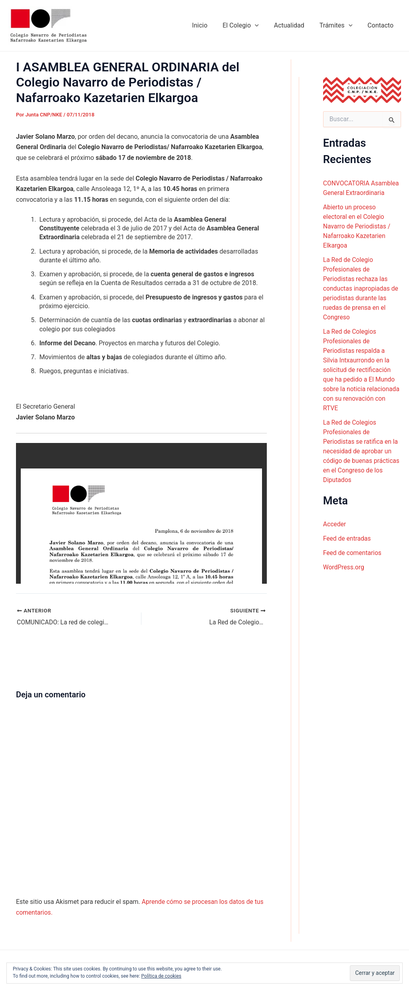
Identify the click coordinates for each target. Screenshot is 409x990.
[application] (263, 25)
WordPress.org (344, 567)
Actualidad (295, 25)
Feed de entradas (347, 538)
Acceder (335, 524)
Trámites (339, 25)
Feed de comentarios (353, 553)
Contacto (382, 25)
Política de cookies (161, 976)
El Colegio (249, 25)
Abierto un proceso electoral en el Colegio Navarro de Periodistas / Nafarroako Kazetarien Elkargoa (357, 226)
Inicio (210, 25)
